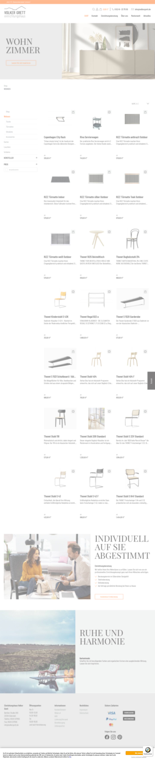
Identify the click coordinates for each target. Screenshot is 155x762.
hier (70, 757)
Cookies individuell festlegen (138, 757)
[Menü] (151, 747)
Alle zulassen (139, 753)
